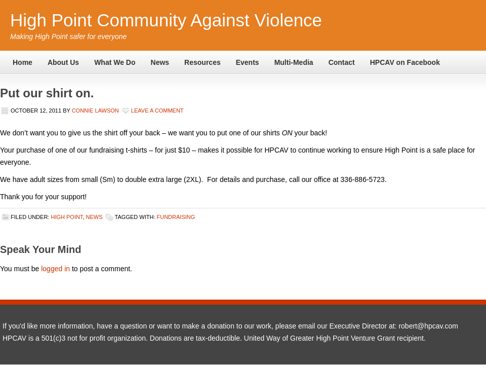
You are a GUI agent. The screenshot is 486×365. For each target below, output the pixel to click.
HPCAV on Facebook (405, 62)
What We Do (114, 62)
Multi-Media (293, 62)
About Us (63, 62)
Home (22, 62)
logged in (55, 269)
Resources (202, 62)
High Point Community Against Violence (166, 20)
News (160, 62)
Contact (342, 62)
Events (247, 62)
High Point (67, 217)
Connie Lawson (95, 110)
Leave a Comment (157, 110)
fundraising (176, 217)
